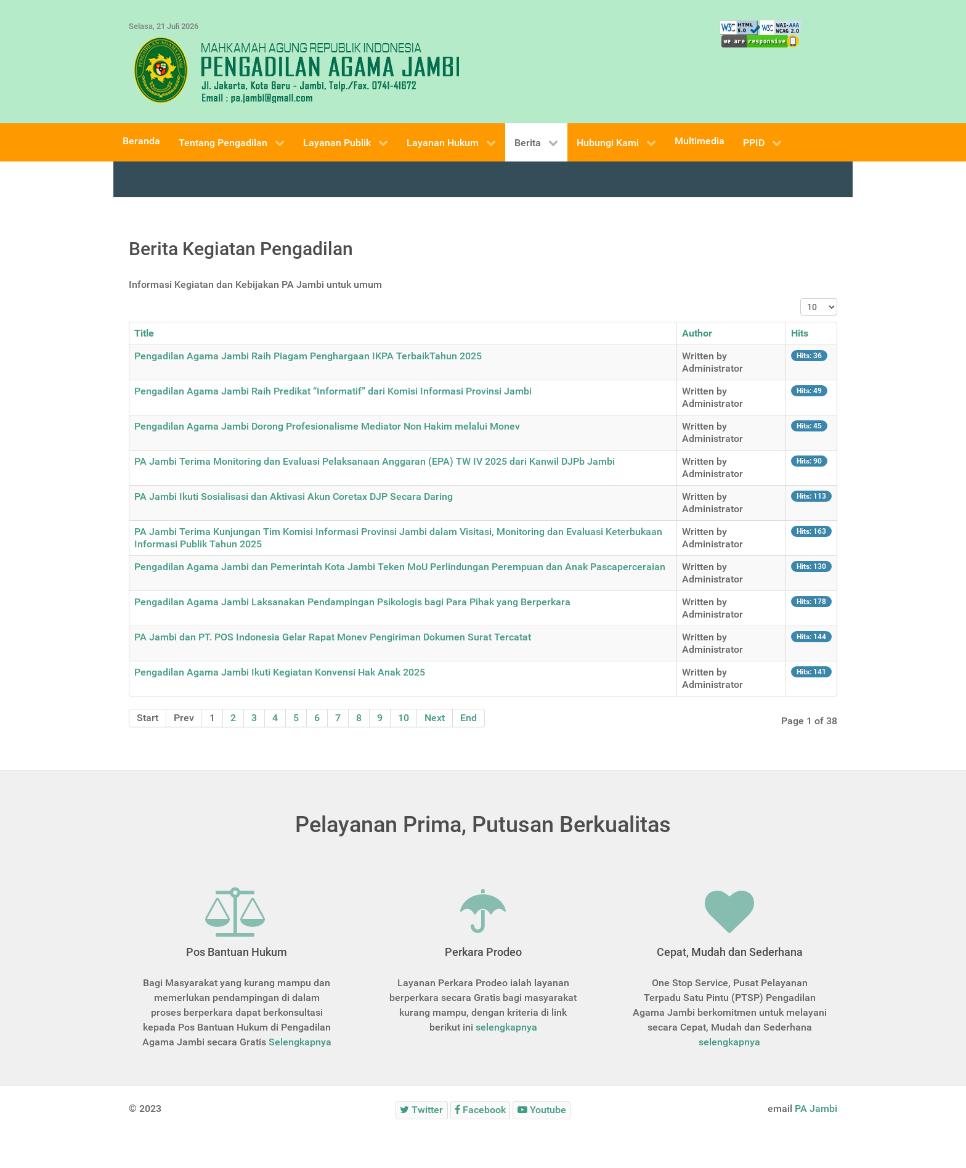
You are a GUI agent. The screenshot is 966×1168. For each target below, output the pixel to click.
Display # (800, 298)
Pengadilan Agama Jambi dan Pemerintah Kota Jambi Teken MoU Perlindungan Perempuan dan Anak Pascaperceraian (399, 567)
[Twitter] (422, 1110)
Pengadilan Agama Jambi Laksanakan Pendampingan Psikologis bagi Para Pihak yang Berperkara (352, 602)
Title (144, 333)
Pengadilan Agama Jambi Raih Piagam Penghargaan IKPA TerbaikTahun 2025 (308, 356)
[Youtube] (541, 1110)
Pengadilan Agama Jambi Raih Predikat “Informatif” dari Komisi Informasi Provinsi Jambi (333, 391)
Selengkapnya (300, 1042)
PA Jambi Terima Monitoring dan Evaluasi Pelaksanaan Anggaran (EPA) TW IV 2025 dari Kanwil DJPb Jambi (374, 461)
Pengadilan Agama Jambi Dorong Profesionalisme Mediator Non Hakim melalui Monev (327, 426)
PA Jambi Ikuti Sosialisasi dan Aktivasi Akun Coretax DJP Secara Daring (293, 496)
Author (697, 333)
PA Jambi (816, 1108)
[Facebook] (480, 1110)
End (468, 718)
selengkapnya (506, 1027)
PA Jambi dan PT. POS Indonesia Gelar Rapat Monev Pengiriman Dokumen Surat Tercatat (332, 637)
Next (434, 718)
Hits (799, 333)
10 (403, 718)
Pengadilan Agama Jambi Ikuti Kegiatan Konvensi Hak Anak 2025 (279, 672)
